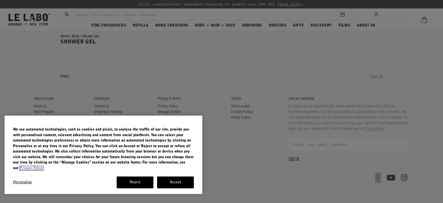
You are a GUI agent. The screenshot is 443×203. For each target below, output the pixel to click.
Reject (135, 182)
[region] (103, 155)
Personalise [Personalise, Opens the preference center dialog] (22, 182)
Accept (175, 182)
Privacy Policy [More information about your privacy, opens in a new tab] (31, 168)
